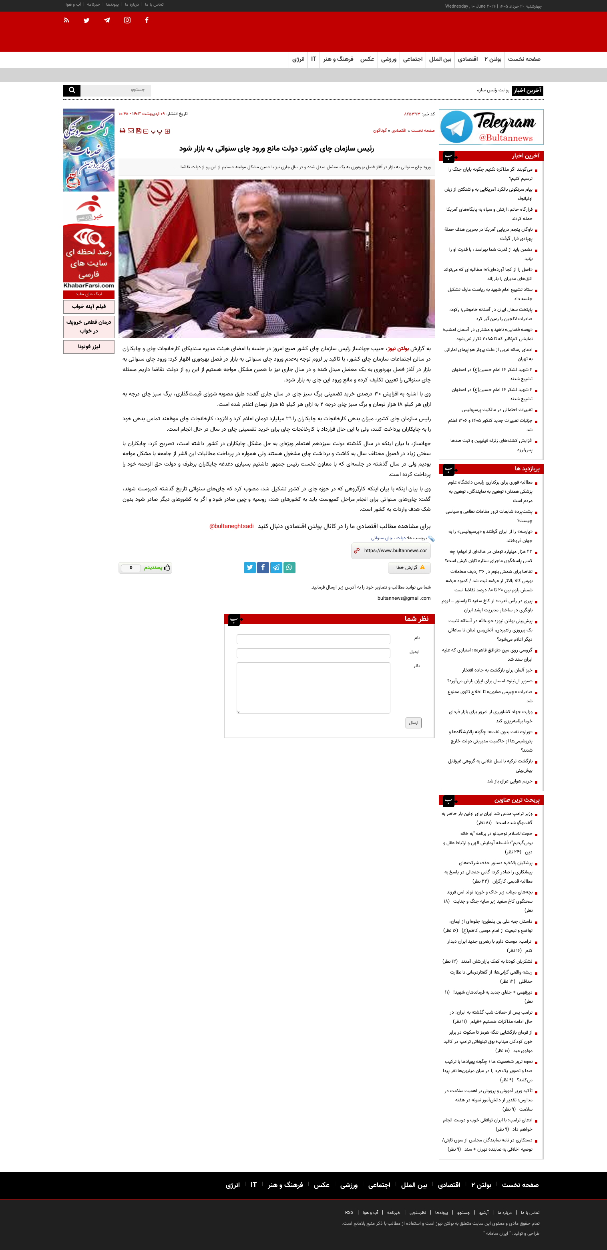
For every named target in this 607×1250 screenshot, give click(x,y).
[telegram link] (276, 567)
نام (417, 638)
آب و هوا (73, 4)
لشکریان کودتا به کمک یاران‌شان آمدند (487, 961)
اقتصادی (399, 130)
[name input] (313, 639)
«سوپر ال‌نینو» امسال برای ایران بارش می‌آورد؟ (490, 681)
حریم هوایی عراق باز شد (510, 781)
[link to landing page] (504, 32)
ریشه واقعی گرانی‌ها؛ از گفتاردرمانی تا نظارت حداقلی (491, 977)
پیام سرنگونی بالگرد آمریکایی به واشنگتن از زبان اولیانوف (488, 194)
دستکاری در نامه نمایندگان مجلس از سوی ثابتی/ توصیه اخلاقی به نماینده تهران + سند (487, 1145)
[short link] (396, 550)
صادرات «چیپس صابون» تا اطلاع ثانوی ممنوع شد (490, 696)
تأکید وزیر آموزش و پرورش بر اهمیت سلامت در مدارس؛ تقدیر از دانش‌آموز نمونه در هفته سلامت (488, 1100)
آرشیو (483, 1213)
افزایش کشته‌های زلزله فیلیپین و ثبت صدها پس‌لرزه (491, 445)
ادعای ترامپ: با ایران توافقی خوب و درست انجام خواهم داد (488, 1125)
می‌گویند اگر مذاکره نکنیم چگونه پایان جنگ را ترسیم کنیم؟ (490, 174)
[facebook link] (263, 567)
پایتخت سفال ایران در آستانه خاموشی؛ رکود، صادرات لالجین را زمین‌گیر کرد (491, 314)
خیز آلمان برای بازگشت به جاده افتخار (497, 670)
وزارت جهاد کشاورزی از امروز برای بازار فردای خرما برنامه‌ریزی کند (491, 716)
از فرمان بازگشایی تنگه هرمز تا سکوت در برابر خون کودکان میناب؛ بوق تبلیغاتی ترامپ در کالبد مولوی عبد (488, 1041)
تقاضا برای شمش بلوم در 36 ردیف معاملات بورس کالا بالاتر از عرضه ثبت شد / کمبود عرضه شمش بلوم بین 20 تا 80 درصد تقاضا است (489, 581)
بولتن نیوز (398, 348)
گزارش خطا (410, 567)
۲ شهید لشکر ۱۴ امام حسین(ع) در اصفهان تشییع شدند (492, 374)
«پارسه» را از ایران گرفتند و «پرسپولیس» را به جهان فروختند (490, 536)
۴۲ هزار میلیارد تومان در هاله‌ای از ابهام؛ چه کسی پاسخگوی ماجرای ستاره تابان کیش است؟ (489, 556)
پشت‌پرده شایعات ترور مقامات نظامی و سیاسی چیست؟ (489, 516)
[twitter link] (250, 567)
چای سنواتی (381, 538)
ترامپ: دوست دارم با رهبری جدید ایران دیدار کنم (490, 946)
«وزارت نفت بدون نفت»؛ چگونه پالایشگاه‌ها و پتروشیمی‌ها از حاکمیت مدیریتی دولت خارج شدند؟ (491, 741)
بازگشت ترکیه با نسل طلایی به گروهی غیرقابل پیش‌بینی (490, 766)
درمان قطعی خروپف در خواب (88, 327)
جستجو (463, 1213)
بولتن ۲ (492, 59)
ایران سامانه (497, 1233)
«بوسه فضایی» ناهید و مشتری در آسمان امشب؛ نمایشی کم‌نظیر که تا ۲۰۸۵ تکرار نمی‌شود (487, 334)
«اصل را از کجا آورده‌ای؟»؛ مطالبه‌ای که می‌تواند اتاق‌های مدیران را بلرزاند (488, 274)
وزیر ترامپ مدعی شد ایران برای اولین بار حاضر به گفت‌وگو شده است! (487, 818)
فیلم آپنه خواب (89, 306)
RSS (349, 1213)
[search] (71, 91)
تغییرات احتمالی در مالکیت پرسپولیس (497, 409)
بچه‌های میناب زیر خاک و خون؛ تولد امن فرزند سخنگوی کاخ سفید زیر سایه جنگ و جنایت (488, 901)
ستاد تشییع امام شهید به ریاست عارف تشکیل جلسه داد (490, 294)
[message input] (313, 688)
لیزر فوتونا (89, 347)
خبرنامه (93, 4)
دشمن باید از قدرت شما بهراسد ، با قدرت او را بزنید (491, 254)
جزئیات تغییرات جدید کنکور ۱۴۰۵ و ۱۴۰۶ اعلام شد (490, 425)
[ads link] (491, 127)
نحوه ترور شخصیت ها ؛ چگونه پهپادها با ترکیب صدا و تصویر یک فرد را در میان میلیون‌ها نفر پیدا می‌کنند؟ (488, 1071)
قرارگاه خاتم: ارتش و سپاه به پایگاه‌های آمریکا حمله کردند (489, 214)
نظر (417, 666)
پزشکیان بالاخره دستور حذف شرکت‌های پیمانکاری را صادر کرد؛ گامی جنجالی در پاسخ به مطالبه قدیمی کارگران (488, 872)
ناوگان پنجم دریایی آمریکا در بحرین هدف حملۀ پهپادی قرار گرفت (488, 234)
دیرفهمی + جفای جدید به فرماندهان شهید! (489, 997)
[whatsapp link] (289, 567)
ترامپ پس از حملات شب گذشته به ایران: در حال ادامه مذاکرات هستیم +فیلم (491, 1017)
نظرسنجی (418, 1213)
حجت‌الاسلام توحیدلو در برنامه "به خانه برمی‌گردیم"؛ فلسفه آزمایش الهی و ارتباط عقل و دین (488, 843)
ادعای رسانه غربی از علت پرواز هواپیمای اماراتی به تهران (488, 354)
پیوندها (112, 4)
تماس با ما (154, 4)
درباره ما (132, 4)
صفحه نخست (524, 59)
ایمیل (415, 652)
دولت (401, 538)
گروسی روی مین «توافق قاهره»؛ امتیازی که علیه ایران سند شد (487, 655)
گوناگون (380, 130)
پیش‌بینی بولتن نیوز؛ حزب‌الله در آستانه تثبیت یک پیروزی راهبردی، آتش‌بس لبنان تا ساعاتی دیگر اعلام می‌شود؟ (490, 630)
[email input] (313, 653)
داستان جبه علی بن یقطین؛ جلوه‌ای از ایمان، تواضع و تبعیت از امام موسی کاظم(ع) (488, 926)
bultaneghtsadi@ (231, 526)
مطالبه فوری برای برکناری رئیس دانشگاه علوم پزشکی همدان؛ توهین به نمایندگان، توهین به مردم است (490, 491)
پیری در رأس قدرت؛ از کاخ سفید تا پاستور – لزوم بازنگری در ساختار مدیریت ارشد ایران (487, 605)
